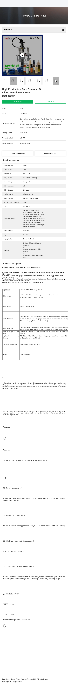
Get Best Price (17, 102)
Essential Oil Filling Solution (37, 679)
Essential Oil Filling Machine (16, 679)
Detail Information (18, 153)
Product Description (50, 153)
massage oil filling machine (12, 681)
